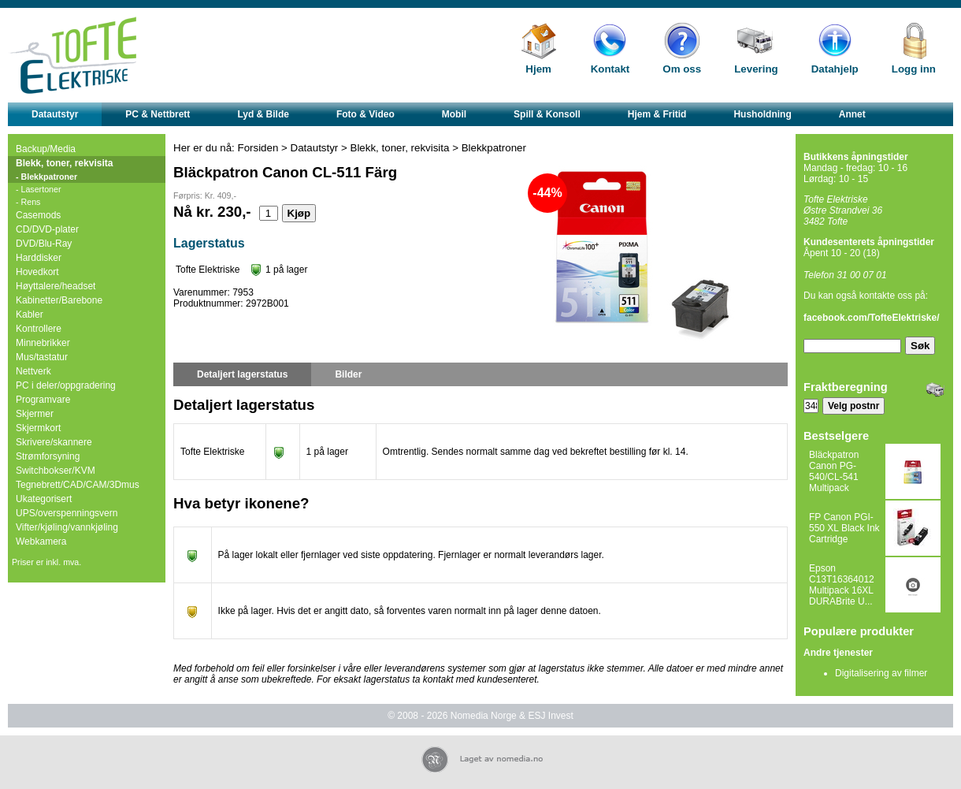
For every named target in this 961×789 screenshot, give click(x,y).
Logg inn (914, 69)
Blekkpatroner (494, 148)
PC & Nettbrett (157, 114)
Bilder (348, 374)
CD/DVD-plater (47, 229)
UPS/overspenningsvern (66, 513)
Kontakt (610, 69)
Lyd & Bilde (263, 114)
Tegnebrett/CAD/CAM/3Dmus (77, 484)
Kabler (29, 314)
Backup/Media (46, 148)
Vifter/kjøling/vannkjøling (67, 527)
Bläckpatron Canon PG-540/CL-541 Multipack (834, 471)
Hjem (538, 69)
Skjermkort (38, 428)
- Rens (28, 202)
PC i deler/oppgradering (66, 385)
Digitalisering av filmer (881, 673)
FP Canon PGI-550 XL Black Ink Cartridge (844, 528)
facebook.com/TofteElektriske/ (871, 317)
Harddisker (38, 257)
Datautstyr (55, 114)
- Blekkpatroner (46, 176)
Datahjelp (835, 69)
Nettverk (33, 371)
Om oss (681, 69)
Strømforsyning (48, 456)
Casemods (38, 215)
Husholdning (762, 114)
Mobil (454, 114)
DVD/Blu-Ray (44, 243)
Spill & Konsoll (547, 114)
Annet (852, 114)
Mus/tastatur (42, 357)
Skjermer (35, 413)
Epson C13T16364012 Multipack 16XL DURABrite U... (841, 585)
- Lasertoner (38, 189)
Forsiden (258, 148)
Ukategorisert (44, 498)
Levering (756, 69)
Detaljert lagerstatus (242, 374)
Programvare (43, 399)
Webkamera (41, 541)
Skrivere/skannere (54, 442)
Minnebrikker (43, 342)
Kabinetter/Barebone (59, 300)
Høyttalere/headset (55, 286)
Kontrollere (38, 328)
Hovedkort (37, 271)
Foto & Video (365, 114)
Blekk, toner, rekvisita (64, 163)
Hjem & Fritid (657, 114)
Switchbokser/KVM (55, 470)
